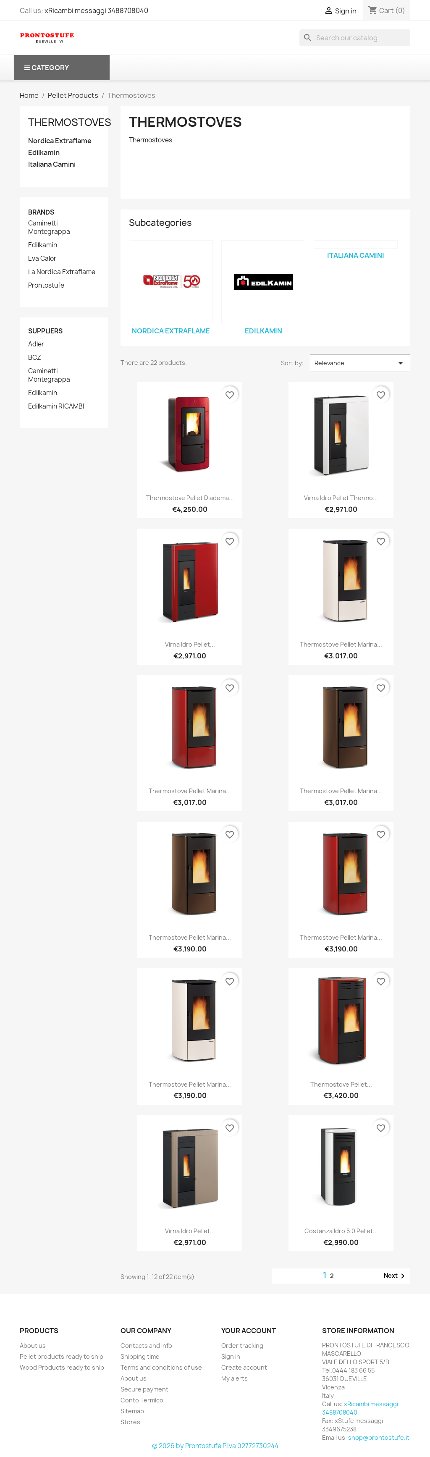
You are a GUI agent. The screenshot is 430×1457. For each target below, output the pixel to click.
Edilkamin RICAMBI (56, 406)
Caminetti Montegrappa (49, 227)
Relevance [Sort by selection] (360, 363)
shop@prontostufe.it (378, 1437)
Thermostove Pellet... (341, 1084)
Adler (36, 344)
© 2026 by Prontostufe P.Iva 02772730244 (215, 1445)
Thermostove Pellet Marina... (341, 644)
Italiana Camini (52, 164)
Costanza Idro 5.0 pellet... (341, 1231)
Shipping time (140, 1356)
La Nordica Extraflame (61, 272)
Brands (41, 212)
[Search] (354, 37)
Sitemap (132, 1411)
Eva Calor (42, 258)
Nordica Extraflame (60, 140)
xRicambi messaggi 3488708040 (96, 10)
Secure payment (144, 1389)
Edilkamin (44, 152)
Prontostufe (46, 285)
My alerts (234, 1378)
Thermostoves (69, 122)
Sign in (230, 1356)
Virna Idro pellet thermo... (341, 498)
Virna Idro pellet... (190, 644)
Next (396, 1276)
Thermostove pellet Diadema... (190, 498)
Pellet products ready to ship (61, 1356)
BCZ (34, 358)
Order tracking (242, 1346)
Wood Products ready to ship (62, 1367)
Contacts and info (146, 1346)
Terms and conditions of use (161, 1367)
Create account (244, 1367)
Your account (248, 1330)
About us (33, 1346)
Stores (130, 1422)
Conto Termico (142, 1400)
